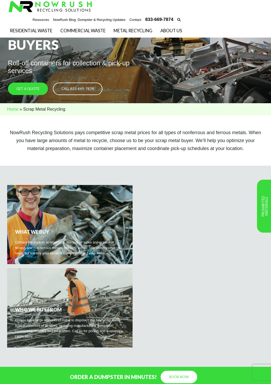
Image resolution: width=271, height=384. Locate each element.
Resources (41, 20)
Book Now (179, 293)
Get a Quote (27, 89)
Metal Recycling (133, 31)
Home (13, 109)
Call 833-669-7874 (77, 89)
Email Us (79, 341)
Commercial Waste (83, 31)
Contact (135, 20)
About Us (171, 31)
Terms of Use (253, 376)
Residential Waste (31, 31)
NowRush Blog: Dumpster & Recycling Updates (89, 20)
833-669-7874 (83, 335)
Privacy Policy (228, 376)
